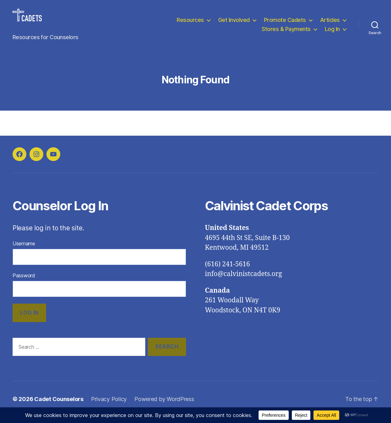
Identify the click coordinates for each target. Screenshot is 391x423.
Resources (190, 23)
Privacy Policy (109, 405)
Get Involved (234, 23)
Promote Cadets (285, 23)
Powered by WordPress (164, 405)
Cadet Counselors (58, 405)
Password (24, 282)
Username (24, 250)
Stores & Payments (286, 32)
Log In (332, 32)
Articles (330, 23)
